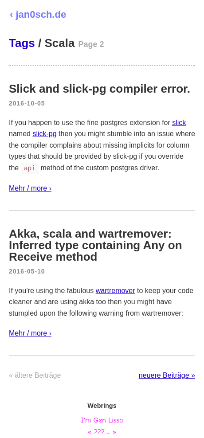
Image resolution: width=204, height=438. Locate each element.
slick (179, 122)
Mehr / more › (30, 188)
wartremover (115, 290)
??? (99, 432)
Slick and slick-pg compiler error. (99, 88)
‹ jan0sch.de (38, 14)
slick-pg (44, 133)
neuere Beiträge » (167, 375)
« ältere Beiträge (35, 375)
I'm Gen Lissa (102, 420)
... (108, 432)
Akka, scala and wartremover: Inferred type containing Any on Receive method (95, 245)
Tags (22, 43)
